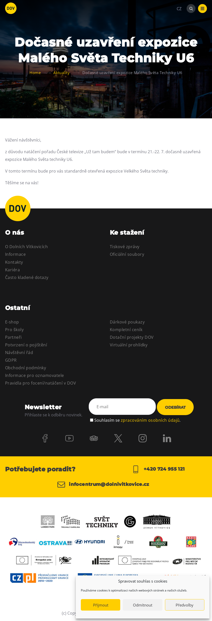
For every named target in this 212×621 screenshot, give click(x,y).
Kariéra (12, 270)
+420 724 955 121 (158, 469)
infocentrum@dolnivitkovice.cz (103, 484)
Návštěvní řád (19, 352)
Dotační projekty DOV (132, 337)
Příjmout (100, 605)
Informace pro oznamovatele (34, 375)
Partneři (13, 337)
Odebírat (175, 407)
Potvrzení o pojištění (26, 345)
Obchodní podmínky (25, 368)
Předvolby (184, 605)
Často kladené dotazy (27, 277)
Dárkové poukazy (127, 322)
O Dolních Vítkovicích (26, 246)
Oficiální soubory (127, 254)
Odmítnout (142, 605)
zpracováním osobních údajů (150, 420)
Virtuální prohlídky (128, 345)
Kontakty (14, 262)
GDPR (11, 360)
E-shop (12, 322)
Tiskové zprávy (125, 246)
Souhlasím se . (137, 420)
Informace (15, 254)
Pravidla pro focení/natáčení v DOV (40, 383)
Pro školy (14, 329)
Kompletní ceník (126, 329)
